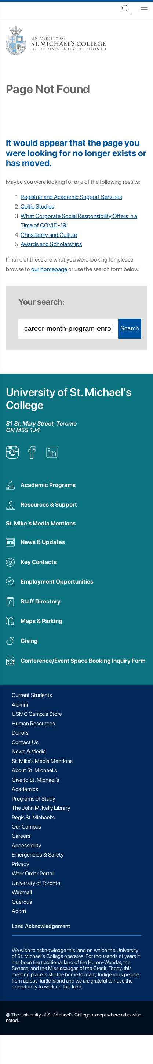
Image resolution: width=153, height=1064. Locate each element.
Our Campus (26, 826)
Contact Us (25, 742)
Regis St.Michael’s (33, 817)
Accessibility (26, 845)
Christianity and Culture (49, 234)
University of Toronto (36, 883)
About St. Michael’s (34, 770)
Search (129, 328)
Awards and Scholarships (51, 244)
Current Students (32, 695)
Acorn (19, 911)
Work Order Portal (33, 873)
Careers (21, 836)
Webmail (22, 892)
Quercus (22, 902)
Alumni (20, 704)
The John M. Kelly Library (41, 808)
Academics (25, 789)
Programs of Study (33, 798)
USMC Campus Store (37, 714)
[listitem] (12, 456)
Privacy (20, 864)
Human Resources (33, 723)
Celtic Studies (37, 206)
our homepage (49, 269)
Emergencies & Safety (37, 854)
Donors (20, 732)
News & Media (29, 751)
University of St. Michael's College (68, 399)
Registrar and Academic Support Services (71, 196)
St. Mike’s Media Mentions (41, 523)
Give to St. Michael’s (35, 780)
